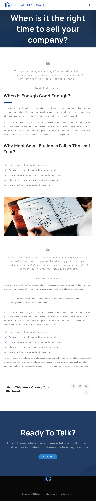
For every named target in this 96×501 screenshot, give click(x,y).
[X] (80, 386)
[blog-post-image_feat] (48, 198)
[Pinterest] (86, 392)
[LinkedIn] (86, 386)
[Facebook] (73, 386)
